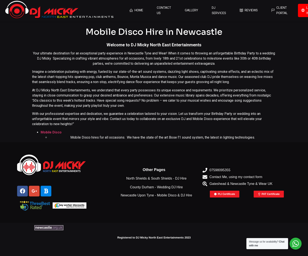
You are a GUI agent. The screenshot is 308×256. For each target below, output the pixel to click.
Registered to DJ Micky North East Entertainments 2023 (154, 237)
